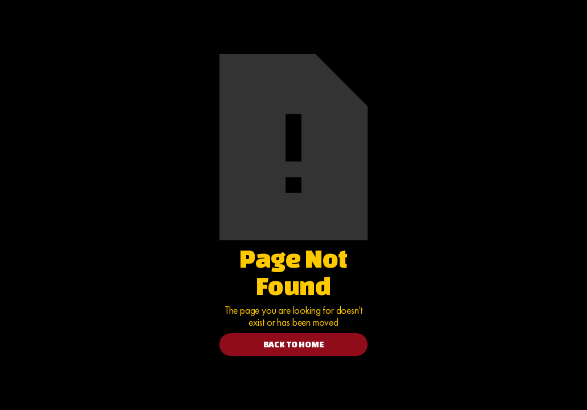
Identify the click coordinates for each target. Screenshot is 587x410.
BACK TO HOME (293, 344)
